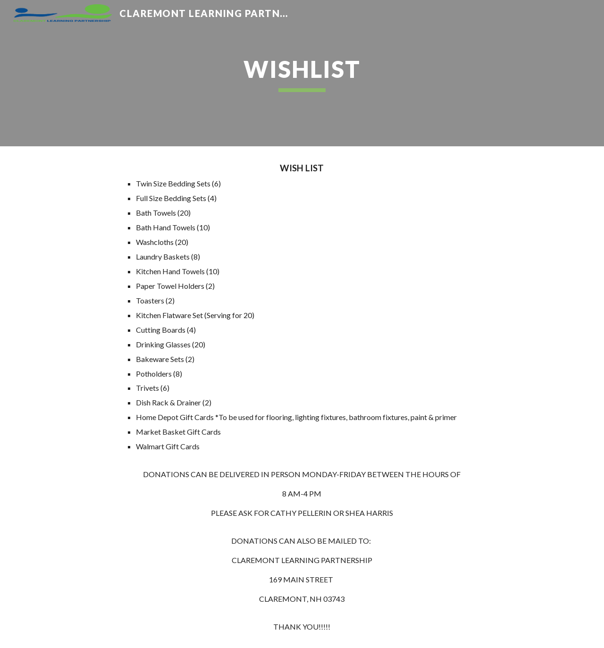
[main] (302, 73)
